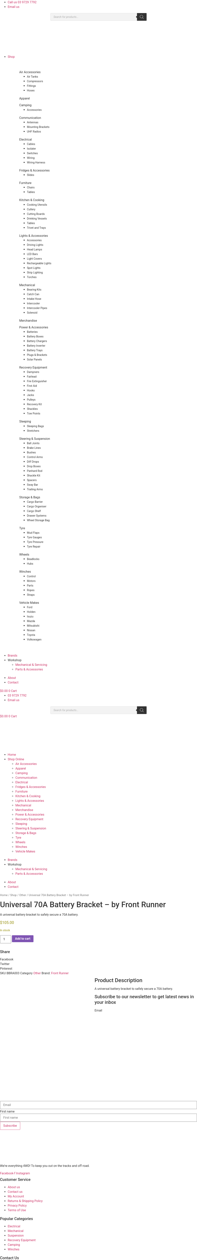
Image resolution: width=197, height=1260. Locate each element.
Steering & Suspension (34, 439)
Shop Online (16, 759)
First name (7, 1081)
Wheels (24, 554)
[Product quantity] (5, 939)
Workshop (15, 660)
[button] (98, 959)
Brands (12, 655)
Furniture (25, 183)
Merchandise (28, 320)
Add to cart (22, 938)
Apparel (24, 98)
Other (22, 895)
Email (98, 1010)
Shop (11, 57)
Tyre (22, 528)
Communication (30, 118)
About (12, 678)
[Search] (142, 17)
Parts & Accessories (29, 669)
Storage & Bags (29, 497)
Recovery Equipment (33, 367)
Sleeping (25, 421)
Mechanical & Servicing (31, 665)
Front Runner (60, 973)
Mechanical (27, 285)
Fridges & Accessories (34, 170)
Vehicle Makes (29, 603)
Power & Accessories (33, 327)
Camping (25, 105)
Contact (13, 682)
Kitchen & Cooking (31, 200)
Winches (25, 571)
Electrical (25, 139)
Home (12, 754)
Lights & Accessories (33, 236)
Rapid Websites (93, 1257)
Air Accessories (30, 72)
